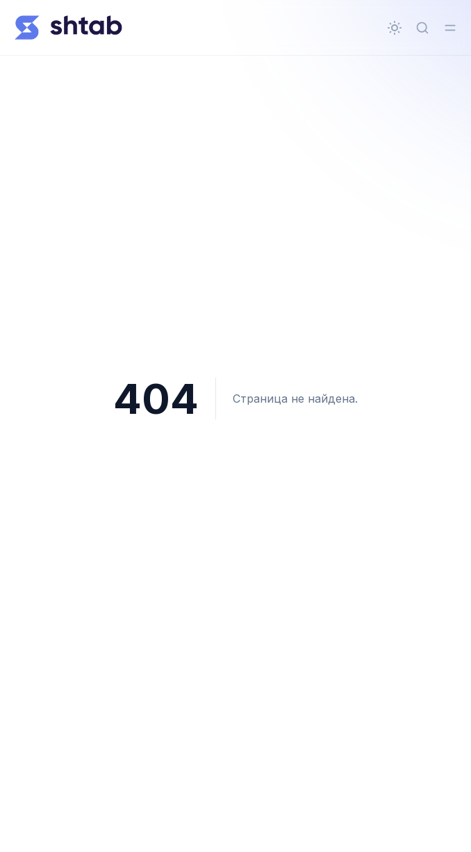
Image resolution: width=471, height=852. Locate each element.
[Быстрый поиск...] (422, 28)
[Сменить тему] (394, 28)
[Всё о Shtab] (68, 27)
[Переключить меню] (450, 28)
